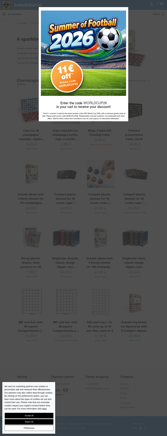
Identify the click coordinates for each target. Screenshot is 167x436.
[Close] (121, 10)
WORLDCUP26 (95, 103)
